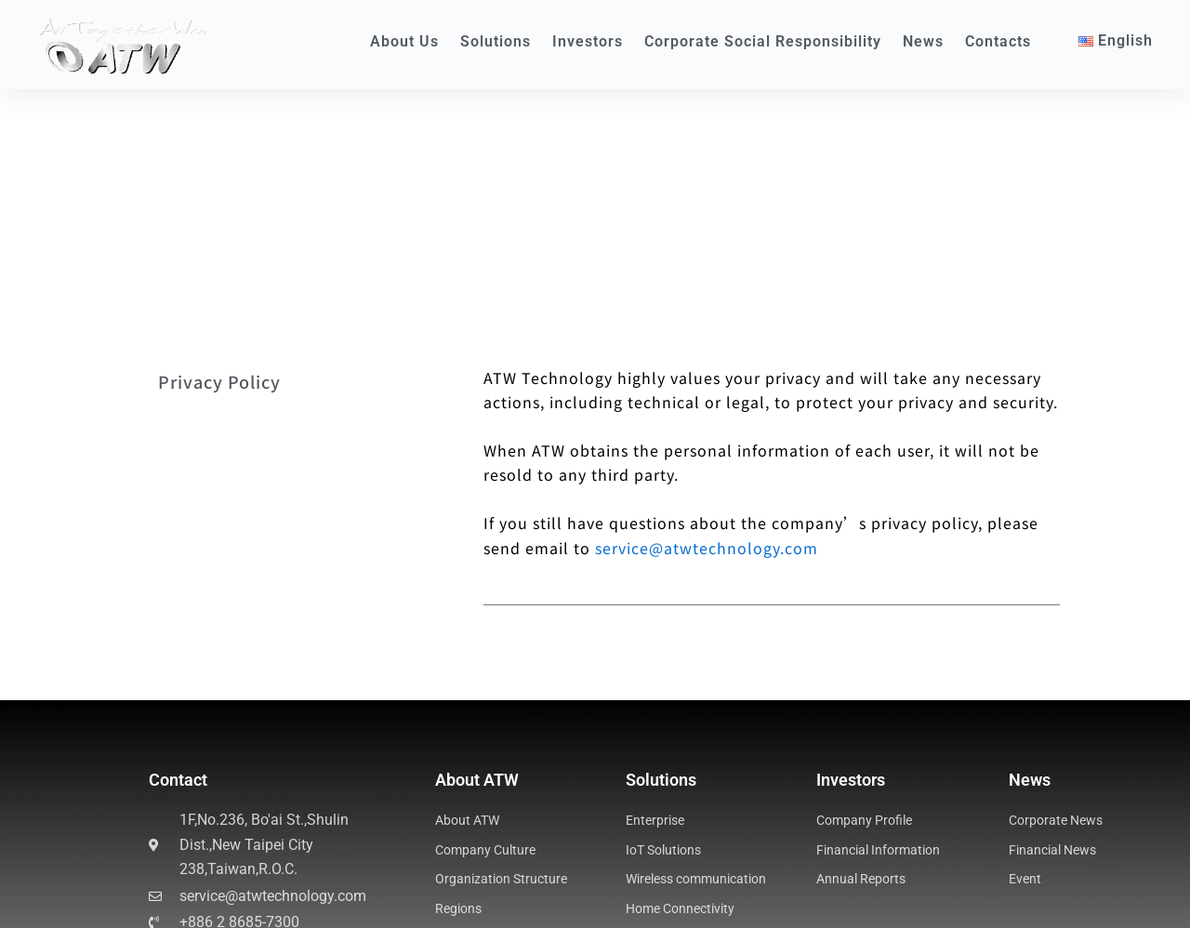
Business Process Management (251, 891)
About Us (404, 41)
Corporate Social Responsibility (762, 41)
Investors (587, 41)
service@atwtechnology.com (706, 351)
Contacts (998, 41)
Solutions (495, 41)
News (923, 41)
